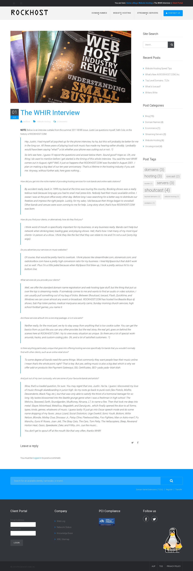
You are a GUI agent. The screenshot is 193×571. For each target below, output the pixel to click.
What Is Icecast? (153, 86)
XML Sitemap (63, 539)
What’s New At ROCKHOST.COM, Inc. (162, 74)
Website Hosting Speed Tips (158, 68)
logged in (37, 458)
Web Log (61, 521)
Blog (135, 3)
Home (128, 3)
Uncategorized (152, 146)
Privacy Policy (174, 566)
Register (169, 490)
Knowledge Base (65, 533)
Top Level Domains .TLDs (157, 80)
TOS (161, 566)
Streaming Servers (147, 13)
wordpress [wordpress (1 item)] (149, 203)
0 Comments (62, 122)
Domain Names (99, 13)
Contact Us (173, 13)
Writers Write (151, 92)
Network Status (64, 527)
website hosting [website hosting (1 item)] (172, 197)
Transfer (178, 490)
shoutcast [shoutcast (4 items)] (157, 190)
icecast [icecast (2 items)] (173, 176)
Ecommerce (151, 128)
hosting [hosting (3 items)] (153, 176)
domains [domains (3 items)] (154, 169)
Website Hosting (145, 3)
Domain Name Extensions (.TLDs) (149, 490)
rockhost (26, 122)
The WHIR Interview (50, 113)
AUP (153, 566)
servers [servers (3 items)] (165, 183)
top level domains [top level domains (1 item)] (152, 197)
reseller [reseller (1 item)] (148, 184)
